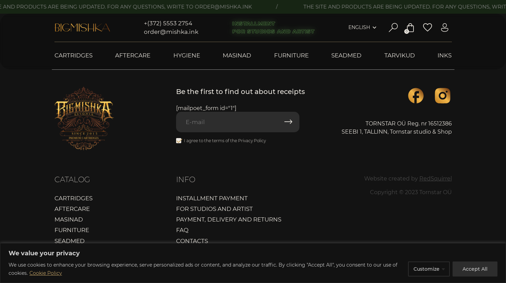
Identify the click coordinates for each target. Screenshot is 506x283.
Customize (427, 269)
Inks (444, 55)
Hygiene (186, 55)
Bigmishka (82, 27)
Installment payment (212, 198)
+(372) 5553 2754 (168, 23)
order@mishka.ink (171, 31)
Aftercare (132, 55)
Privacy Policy (252, 140)
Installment (253, 24)
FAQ (182, 230)
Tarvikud (399, 55)
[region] (253, 263)
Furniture (291, 55)
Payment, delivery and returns (228, 219)
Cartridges (73, 55)
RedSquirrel (435, 178)
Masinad (237, 55)
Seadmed (346, 55)
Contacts (192, 241)
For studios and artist (273, 31)
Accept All (475, 269)
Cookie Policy (45, 273)
